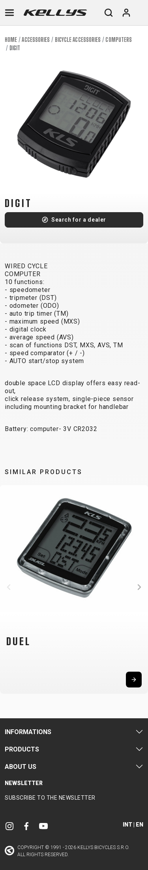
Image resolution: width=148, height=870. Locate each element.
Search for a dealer (78, 220)
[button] (8, 587)
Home (11, 39)
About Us (20, 766)
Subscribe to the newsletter (50, 798)
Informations (28, 732)
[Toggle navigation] (9, 12)
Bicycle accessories (78, 39)
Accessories (36, 39)
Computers (118, 39)
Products (22, 749)
